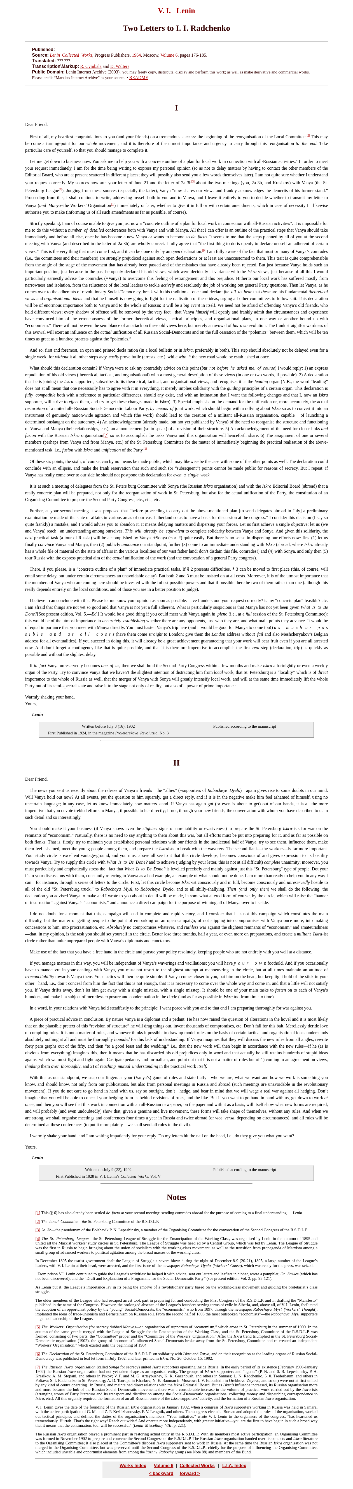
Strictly (36, 223)
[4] (60, 189)
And (34, 350)
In (31, 1008)
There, (35, 569)
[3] (193, 181)
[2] (308, 135)
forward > (190, 1473)
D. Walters (119, 66)
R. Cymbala (90, 66)
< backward (161, 1473)
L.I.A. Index (234, 1465)
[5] (112, 204)
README (138, 77)
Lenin (185, 10)
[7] (106, 435)
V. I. (164, 10)
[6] (203, 250)
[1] (145, 448)
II (176, 762)
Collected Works (197, 1465)
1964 (136, 55)
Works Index (133, 1465)
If (31, 665)
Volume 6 (168, 55)
